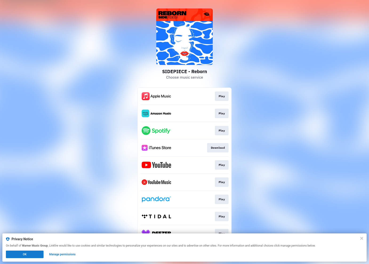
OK (25, 254)
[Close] (361, 238)
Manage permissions (62, 254)
